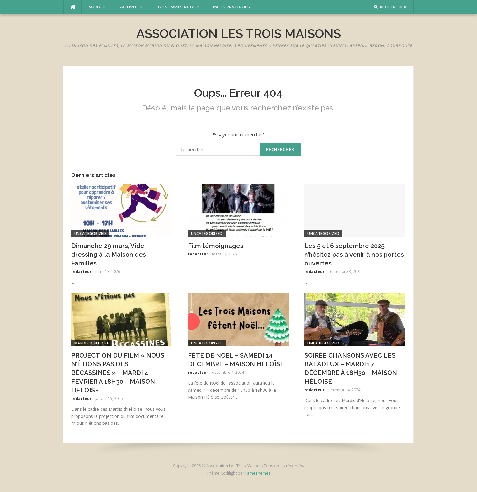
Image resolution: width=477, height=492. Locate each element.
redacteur (81, 271)
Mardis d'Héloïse (91, 343)
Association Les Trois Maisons (238, 33)
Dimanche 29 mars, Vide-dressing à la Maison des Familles (109, 254)
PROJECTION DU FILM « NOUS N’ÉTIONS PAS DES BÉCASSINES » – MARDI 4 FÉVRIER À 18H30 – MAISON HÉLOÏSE (117, 373)
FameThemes (258, 473)
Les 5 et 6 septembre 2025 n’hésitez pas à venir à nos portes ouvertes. (354, 254)
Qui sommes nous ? (177, 7)
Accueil (97, 7)
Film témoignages (215, 246)
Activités (131, 7)
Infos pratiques (231, 7)
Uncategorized (90, 233)
